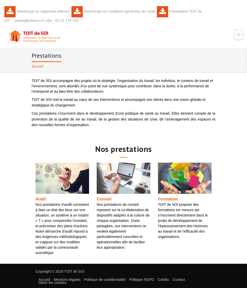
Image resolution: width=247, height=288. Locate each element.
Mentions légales (67, 280)
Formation (168, 199)
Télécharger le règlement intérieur (43, 11)
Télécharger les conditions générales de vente (119, 11)
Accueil (44, 280)
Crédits (163, 280)
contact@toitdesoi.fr (29, 20)
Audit (40, 199)
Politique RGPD (141, 280)
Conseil (104, 199)
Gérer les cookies (52, 283)
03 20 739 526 (67, 20)
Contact (178, 280)
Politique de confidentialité (105, 280)
